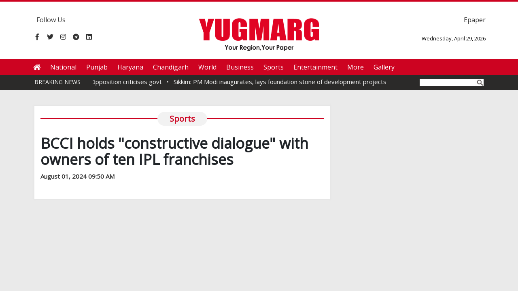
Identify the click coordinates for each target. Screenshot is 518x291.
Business (240, 67)
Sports (273, 67)
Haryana (130, 67)
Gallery (384, 67)
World (207, 67)
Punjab (97, 67)
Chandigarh (171, 67)
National (63, 67)
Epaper (475, 19)
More (355, 67)
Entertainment (315, 67)
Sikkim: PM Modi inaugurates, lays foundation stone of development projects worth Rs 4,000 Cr (311, 82)
